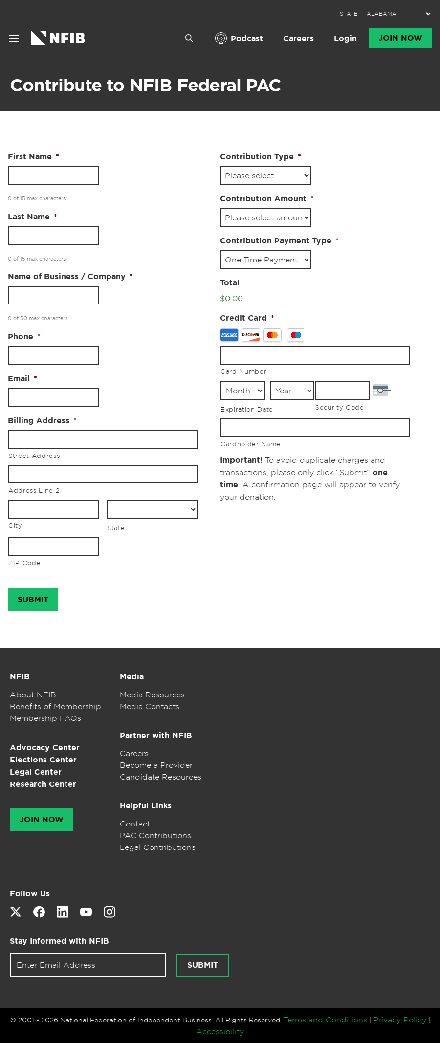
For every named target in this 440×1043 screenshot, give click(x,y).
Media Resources (152, 694)
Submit (202, 965)
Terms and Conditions (325, 1019)
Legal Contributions (158, 847)
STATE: (349, 14)
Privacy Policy (399, 1019)
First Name (33, 157)
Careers (298, 38)
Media (132, 677)
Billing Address (42, 421)
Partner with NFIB (156, 735)
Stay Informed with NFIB (59, 941)
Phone (24, 337)
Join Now (400, 38)
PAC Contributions (155, 835)
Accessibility (220, 1031)
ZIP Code (24, 562)
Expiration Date (246, 409)
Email (22, 379)
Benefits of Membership (55, 706)
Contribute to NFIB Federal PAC (145, 85)
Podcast (247, 38)
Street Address (34, 455)
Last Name (32, 217)
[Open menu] (14, 38)
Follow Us (30, 894)
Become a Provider (156, 765)
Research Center (43, 784)
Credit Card (247, 318)
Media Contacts (149, 706)
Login (345, 38)
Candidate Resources (160, 777)
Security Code (339, 407)
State (116, 528)
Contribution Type (260, 157)
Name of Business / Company (70, 277)
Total (230, 283)
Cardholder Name (250, 444)
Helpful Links (146, 806)
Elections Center (43, 760)
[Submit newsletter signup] (202, 965)
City (15, 525)
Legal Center (36, 772)
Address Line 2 (34, 490)
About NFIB (33, 694)
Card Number (243, 371)
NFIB (20, 677)
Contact (135, 823)
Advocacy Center (45, 747)
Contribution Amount (267, 199)
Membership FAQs (45, 718)
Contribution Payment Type (279, 241)
